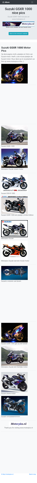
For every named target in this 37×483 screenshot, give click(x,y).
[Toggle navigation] (32, 2)
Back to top (32, 474)
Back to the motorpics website (18, 33)
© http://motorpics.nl (7, 474)
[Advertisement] (18, 104)
